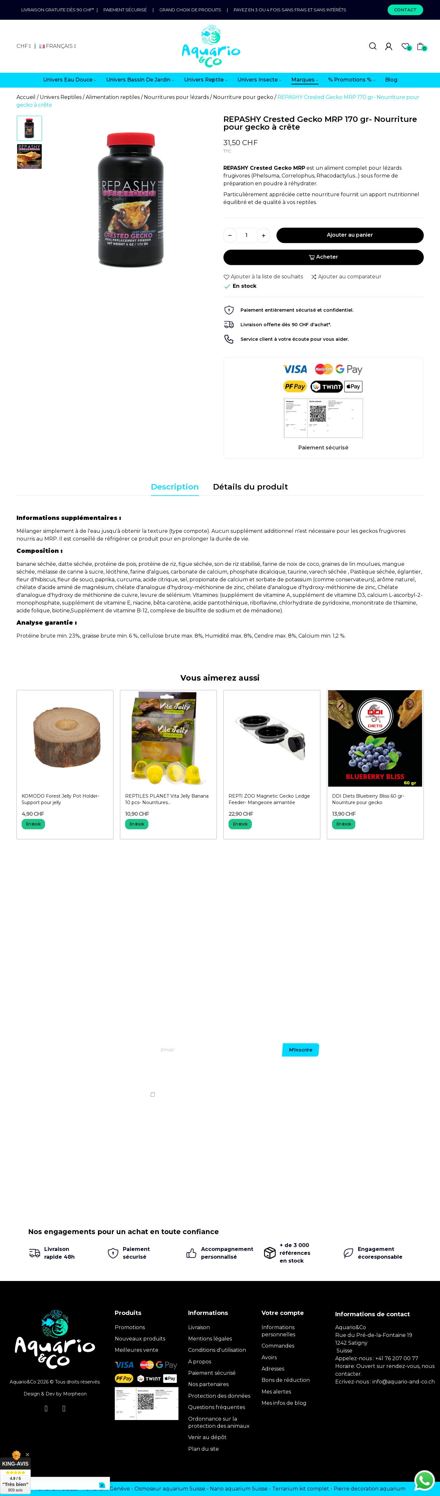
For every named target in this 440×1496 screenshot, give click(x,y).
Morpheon (75, 1394)
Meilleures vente (136, 1350)
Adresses (273, 1369)
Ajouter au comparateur (346, 277)
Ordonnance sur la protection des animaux (219, 1422)
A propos (199, 1362)
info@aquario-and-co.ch (403, 1382)
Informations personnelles (278, 1331)
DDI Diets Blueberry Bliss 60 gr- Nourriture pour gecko (368, 799)
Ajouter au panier (350, 235)
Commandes (278, 1346)
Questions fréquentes (216, 1407)
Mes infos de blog (284, 1403)
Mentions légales (210, 1339)
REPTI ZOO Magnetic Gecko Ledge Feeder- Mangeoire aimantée (269, 799)
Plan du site (203, 1449)
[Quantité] (246, 235)
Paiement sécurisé (125, 9)
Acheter (323, 257)
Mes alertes (276, 1392)
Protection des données (219, 1396)
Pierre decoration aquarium (369, 1489)
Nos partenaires (208, 1384)
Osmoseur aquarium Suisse (169, 1489)
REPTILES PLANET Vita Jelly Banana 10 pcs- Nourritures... (167, 799)
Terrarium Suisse (56, 1489)
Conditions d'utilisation (217, 1350)
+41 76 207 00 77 (396, 1358)
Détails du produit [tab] (250, 486)
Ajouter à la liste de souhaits (263, 277)
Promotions (130, 1327)
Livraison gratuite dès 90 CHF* (59, 9)
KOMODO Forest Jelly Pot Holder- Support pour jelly (60, 799)
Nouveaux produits (140, 1339)
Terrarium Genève (106, 1489)
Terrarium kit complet (300, 1489)
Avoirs (269, 1357)
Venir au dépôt (207, 1437)
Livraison (199, 1327)
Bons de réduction (286, 1380)
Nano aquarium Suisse (239, 1489)
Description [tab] (175, 486)
